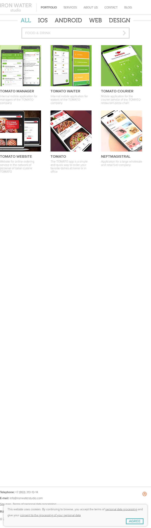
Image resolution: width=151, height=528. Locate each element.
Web (95, 21)
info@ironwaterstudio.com (26, 498)
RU (2, 511)
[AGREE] (135, 521)
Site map (5, 504)
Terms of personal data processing (34, 504)
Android (68, 21)
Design (119, 21)
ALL (26, 21)
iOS (43, 21)
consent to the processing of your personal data (50, 515)
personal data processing (121, 509)
